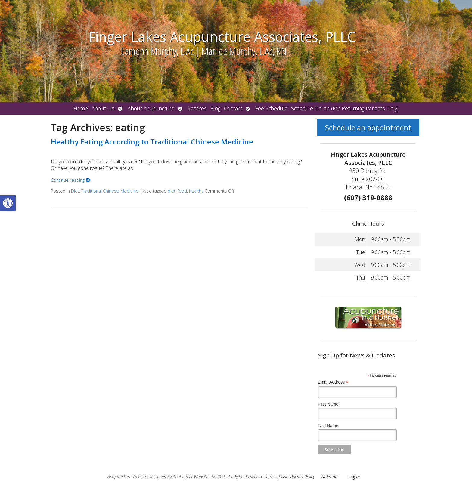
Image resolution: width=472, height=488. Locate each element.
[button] (8, 203)
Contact (233, 108)
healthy (196, 191)
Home (80, 108)
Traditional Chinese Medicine (109, 191)
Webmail (329, 477)
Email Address (333, 382)
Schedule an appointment (368, 127)
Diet (75, 191)
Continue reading (70, 180)
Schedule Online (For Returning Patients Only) (345, 108)
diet (171, 191)
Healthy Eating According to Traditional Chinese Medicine (152, 142)
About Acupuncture (151, 108)
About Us (103, 108)
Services (197, 108)
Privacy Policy (302, 477)
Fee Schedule (271, 108)
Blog (215, 108)
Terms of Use (276, 477)
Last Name (328, 425)
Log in (354, 477)
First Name (328, 404)
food (182, 191)
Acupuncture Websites (128, 477)
